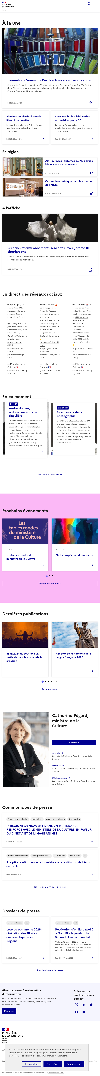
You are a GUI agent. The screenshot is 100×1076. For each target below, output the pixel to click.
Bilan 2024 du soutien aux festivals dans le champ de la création (24, 657)
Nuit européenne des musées (74, 555)
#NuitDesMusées (47, 304)
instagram (76, 1012)
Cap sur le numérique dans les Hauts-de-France (68, 183)
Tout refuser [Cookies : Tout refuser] (53, 1064)
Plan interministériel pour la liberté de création (24, 118)
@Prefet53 (44, 351)
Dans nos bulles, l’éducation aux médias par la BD (72, 118)
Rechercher (89, 3)
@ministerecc (13, 339)
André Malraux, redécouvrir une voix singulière (23, 412)
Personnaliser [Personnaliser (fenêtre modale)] (31, 1064)
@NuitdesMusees (47, 311)
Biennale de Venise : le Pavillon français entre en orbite (49, 80)
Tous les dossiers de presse (50, 970)
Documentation (50, 689)
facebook (91, 1004)
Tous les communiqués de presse (50, 886)
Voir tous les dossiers (48, 474)
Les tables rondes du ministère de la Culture (20, 557)
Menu (96, 3)
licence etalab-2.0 (55, 1072)
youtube (83, 1012)
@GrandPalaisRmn (15, 348)
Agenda (56, 753)
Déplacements (59, 777)
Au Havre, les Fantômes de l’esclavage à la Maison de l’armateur (69, 162)
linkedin (83, 1004)
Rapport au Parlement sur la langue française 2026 (73, 655)
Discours (56, 765)
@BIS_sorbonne (81, 317)
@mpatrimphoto (14, 342)
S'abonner (9, 1011)
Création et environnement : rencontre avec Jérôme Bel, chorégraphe (49, 250)
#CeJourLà (12, 304)
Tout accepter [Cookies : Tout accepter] (74, 1064)
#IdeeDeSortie (79, 304)
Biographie (74, 742)
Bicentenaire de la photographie (69, 414)
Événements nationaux (50, 583)
